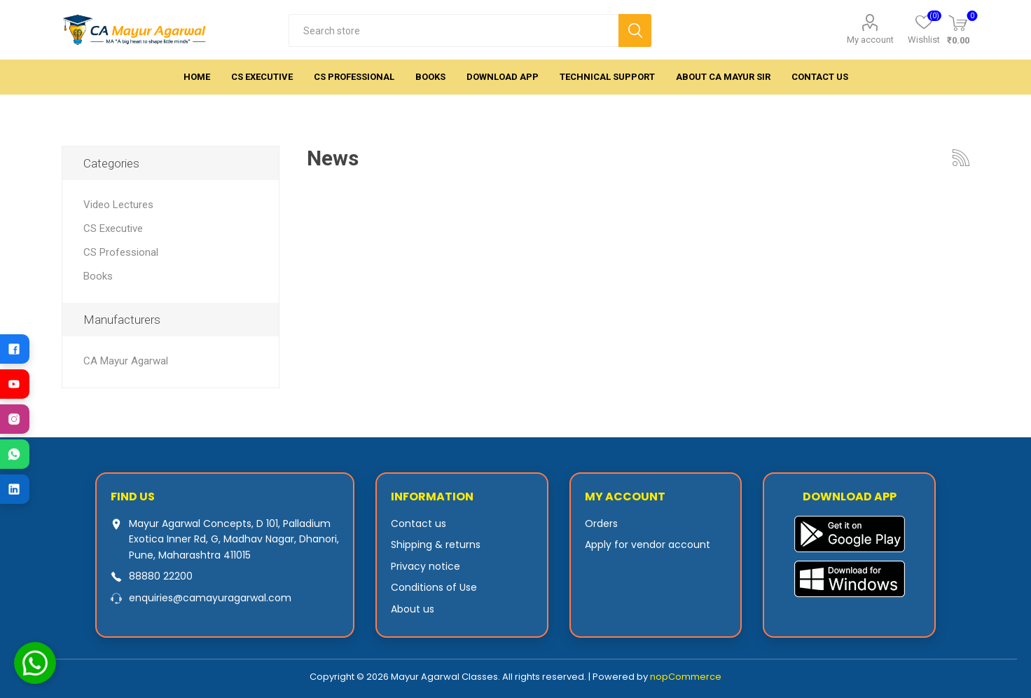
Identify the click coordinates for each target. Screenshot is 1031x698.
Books (98, 276)
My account (870, 39)
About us (412, 609)
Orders (601, 523)
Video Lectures (118, 204)
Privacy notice (425, 566)
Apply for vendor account (647, 545)
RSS (961, 157)
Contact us (418, 523)
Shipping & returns (435, 545)
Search (634, 30)
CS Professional (120, 252)
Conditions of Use (434, 587)
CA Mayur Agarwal (125, 361)
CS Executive (113, 228)
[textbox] (453, 30)
